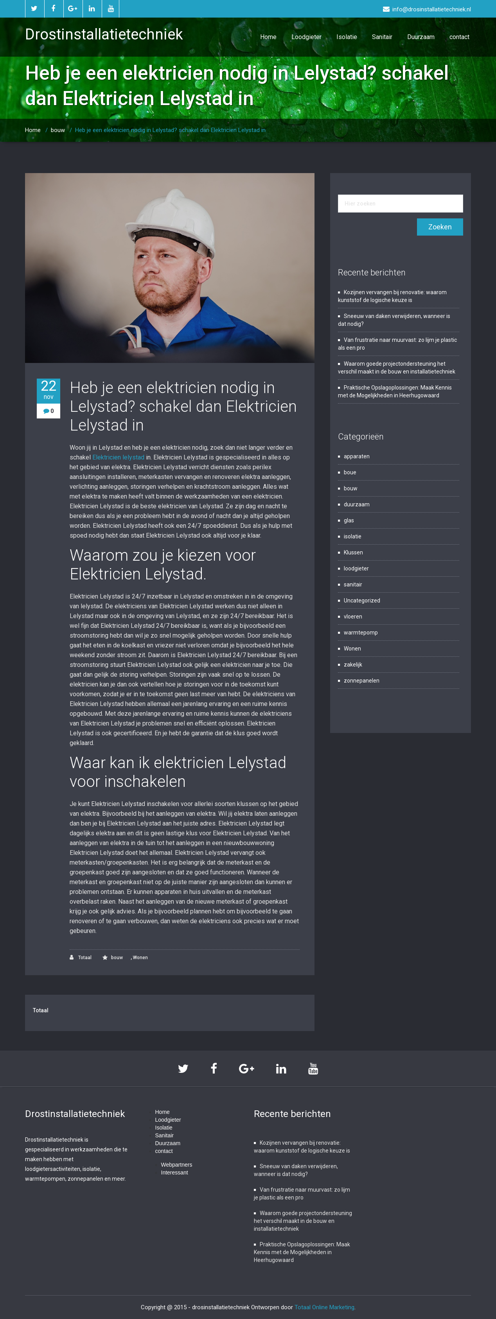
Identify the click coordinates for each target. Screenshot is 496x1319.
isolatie (352, 536)
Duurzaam (421, 37)
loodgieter (356, 568)
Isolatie (346, 37)
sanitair (353, 584)
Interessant (174, 1172)
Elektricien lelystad (118, 457)
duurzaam (357, 504)
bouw (58, 130)
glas (349, 520)
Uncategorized (362, 600)
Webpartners (176, 1165)
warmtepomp (361, 632)
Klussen (353, 552)
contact (459, 37)
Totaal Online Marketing (324, 1307)
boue (350, 472)
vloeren (353, 616)
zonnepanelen (361, 680)
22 (48, 390)
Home (268, 37)
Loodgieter (306, 37)
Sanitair (382, 37)
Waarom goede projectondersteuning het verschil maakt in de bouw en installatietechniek (303, 1221)
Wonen (140, 957)
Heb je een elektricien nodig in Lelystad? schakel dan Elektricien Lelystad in (170, 130)
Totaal (81, 957)
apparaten (357, 456)
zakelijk (353, 664)
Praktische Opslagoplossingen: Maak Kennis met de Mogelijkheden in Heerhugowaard (302, 1252)
